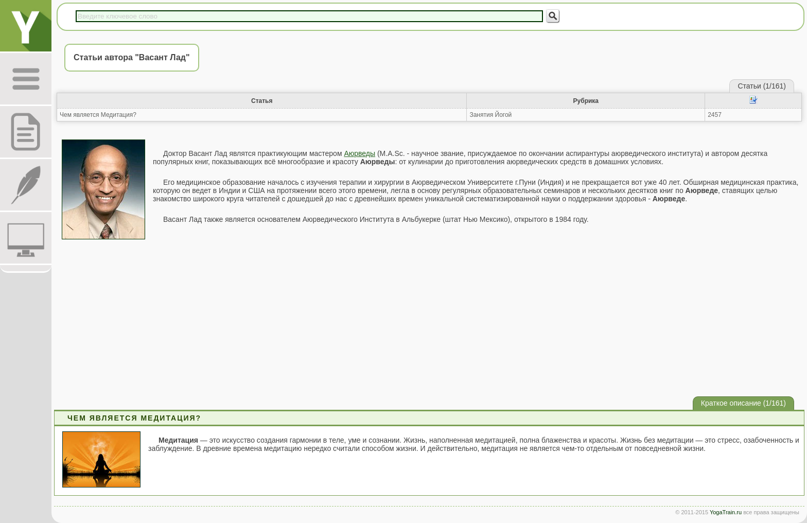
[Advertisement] (429, 317)
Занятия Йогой (490, 114)
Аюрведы (359, 153)
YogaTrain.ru (726, 512)
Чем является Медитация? (98, 114)
